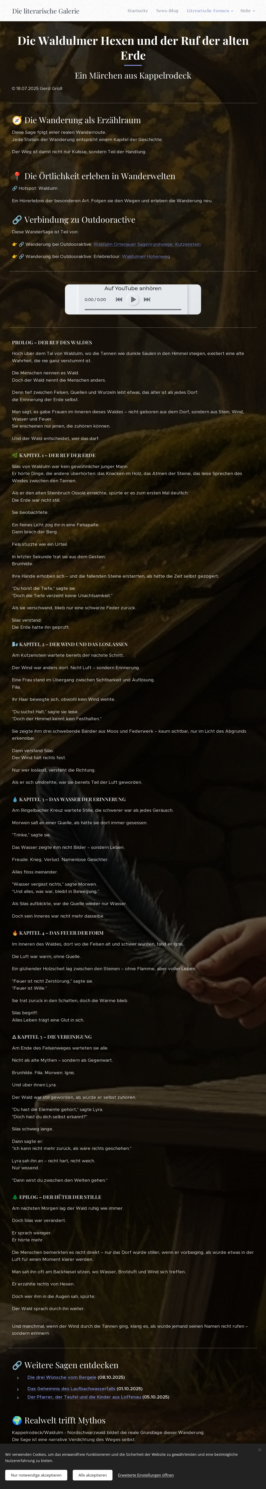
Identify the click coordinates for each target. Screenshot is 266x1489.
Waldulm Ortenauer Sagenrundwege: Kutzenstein (147, 244)
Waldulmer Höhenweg (146, 256)
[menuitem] (139, 10)
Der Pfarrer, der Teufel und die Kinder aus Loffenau (84, 1397)
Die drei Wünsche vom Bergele (62, 1377)
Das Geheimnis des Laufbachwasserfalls (71, 1389)
